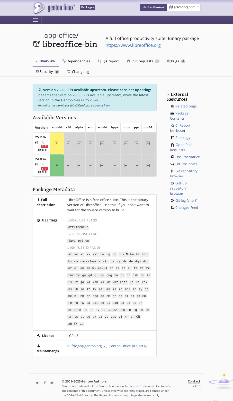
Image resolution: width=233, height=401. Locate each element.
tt (82, 314)
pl (126, 294)
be (102, 254)
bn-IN (123, 254)
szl (116, 307)
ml (114, 287)
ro (70, 301)
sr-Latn (74, 307)
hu (142, 274)
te (129, 307)
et (123, 267)
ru (76, 301)
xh (126, 314)
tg (135, 307)
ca (76, 260)
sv (97, 307)
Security (47, 71)
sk (122, 301)
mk (108, 287)
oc (102, 294)
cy (119, 260)
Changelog (78, 71)
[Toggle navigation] (35, 20)
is (70, 280)
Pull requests (143, 61)
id (148, 274)
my (140, 287)
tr (70, 314)
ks (70, 287)
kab (95, 280)
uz (100, 314)
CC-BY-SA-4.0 (75, 392)
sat (95, 301)
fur (71, 274)
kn (131, 280)
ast (95, 254)
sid (115, 301)
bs (70, 260)
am (76, 254)
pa (120, 294)
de (131, 260)
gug (109, 274)
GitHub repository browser (178, 188)
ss (85, 307)
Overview (45, 61)
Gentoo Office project (126, 342)
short (192, 200)
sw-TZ (106, 307)
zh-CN (135, 314)
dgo (138, 260)
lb (76, 287)
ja (82, 280)
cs (113, 260)
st (91, 307)
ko (137, 280)
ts (76, 314)
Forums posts (186, 164)
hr (128, 274)
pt (132, 294)
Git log (180, 200)
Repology (182, 137)
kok (144, 280)
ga (84, 274)
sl (128, 301)
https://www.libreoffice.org (133, 45)
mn (120, 287)
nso (95, 294)
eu (129, 267)
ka (88, 280)
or (114, 294)
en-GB (91, 267)
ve (106, 314)
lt (88, 287)
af (70, 254)
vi (120, 314)
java (72, 240)
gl (96, 274)
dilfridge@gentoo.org (84, 342)
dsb (146, 260)
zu (81, 321)
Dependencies (76, 61)
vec (113, 314)
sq (134, 301)
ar (82, 254)
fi (141, 267)
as (88, 254)
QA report (108, 61)
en (82, 267)
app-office (60, 35)
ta (123, 307)
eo (111, 267)
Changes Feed (186, 207)
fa (135, 267)
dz (70, 267)
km (108, 280)
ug (88, 314)
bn (114, 254)
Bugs (176, 61)
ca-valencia (90, 260)
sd (102, 301)
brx (145, 254)
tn (147, 307)
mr (134, 287)
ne (70, 294)
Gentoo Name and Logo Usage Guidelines (125, 392)
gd (90, 274)
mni (127, 287)
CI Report (182, 125)
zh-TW (73, 321)
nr (88, 294)
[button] (153, 7)
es (117, 267)
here (107, 105)
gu (102, 274)
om (108, 294)
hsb (135, 274)
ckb (105, 260)
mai (101, 287)
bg (108, 254)
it (76, 280)
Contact (194, 378)
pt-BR (141, 294)
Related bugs (186, 106)
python (83, 240)
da (125, 260)
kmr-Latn (120, 280)
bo (132, 254)
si (108, 301)
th (141, 307)
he (116, 274)
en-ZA (102, 267)
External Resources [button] (177, 97)
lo (82, 287)
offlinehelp (78, 227)
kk (102, 280)
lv (94, 287)
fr (148, 267)
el (76, 267)
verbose (177, 130)
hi (122, 274)
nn (82, 294)
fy (78, 274)
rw (82, 301)
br (138, 254)
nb (146, 287)
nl (76, 294)
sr (140, 301)
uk (94, 314)
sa (88, 301)
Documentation (187, 156)
